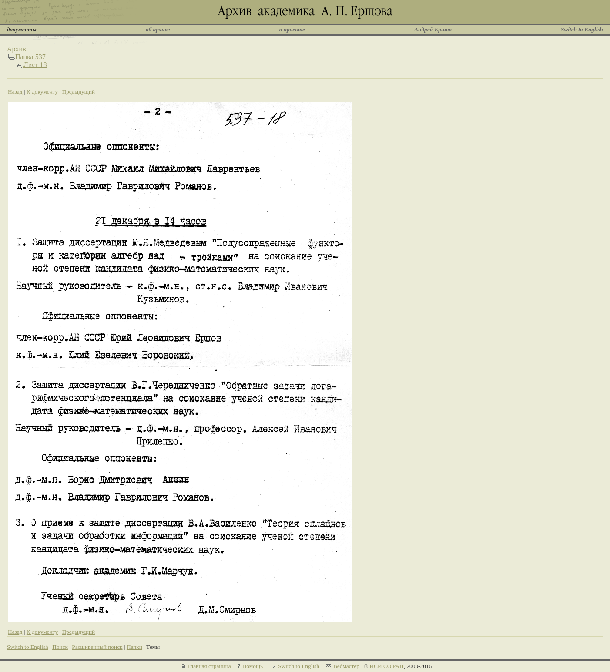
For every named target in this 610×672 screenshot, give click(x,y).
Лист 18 (35, 64)
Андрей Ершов (433, 29)
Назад (15, 91)
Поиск (60, 647)
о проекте (292, 29)
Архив (16, 49)
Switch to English (582, 29)
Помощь (252, 666)
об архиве (158, 29)
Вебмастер (346, 666)
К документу (42, 91)
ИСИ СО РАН (386, 666)
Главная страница (209, 666)
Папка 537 (30, 56)
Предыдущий (78, 91)
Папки (134, 647)
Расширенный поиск (97, 647)
